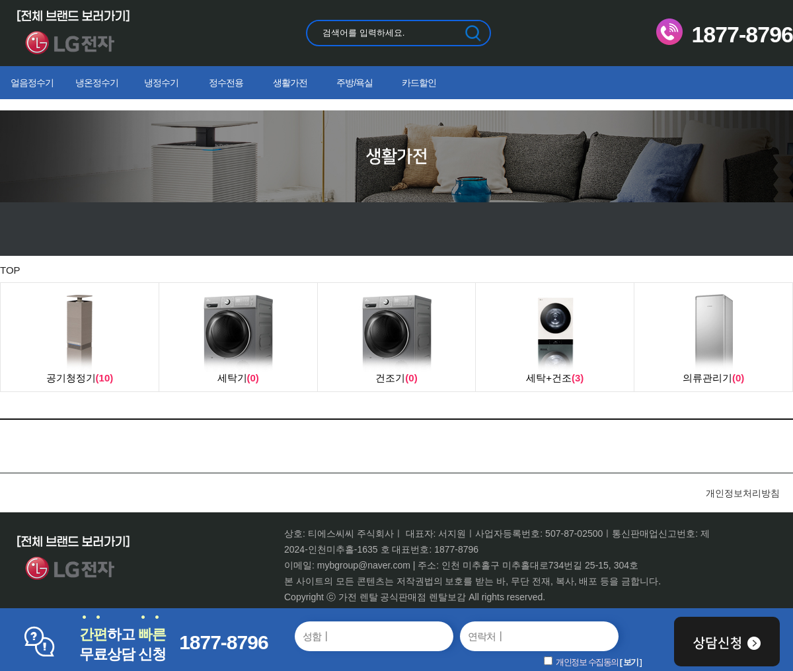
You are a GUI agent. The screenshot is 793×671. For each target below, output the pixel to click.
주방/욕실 (354, 82)
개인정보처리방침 (743, 493)
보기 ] (632, 662)
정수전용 (226, 82)
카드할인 (419, 82)
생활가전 (290, 82)
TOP (10, 270)
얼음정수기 (32, 82)
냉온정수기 (96, 82)
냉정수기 (161, 82)
